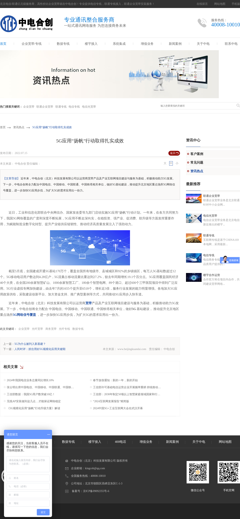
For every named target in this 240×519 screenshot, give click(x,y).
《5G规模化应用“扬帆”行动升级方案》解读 (33, 408)
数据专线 (63, 43)
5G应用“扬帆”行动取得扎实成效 (52, 127)
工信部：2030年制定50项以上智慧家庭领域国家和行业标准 (127, 394)
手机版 (236, 3)
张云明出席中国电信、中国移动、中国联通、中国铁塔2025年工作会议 (41, 387)
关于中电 (203, 43)
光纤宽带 (37, 328)
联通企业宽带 (44, 106)
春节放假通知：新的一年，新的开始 (115, 380)
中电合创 (169, 349)
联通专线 (61, 106)
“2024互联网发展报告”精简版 (111, 401)
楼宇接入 (91, 43)
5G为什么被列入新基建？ (30, 343)
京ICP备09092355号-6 (96, 491)
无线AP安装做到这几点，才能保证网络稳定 (34, 401)
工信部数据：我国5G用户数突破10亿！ (31, 394)
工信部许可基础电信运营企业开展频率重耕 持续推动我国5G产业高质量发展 (127, 387)
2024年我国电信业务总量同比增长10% (30, 380)
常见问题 (196, 162)
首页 (3, 43)
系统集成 (119, 43)
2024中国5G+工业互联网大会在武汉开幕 (118, 408)
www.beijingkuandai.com (131, 349)
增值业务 (147, 43)
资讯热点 (18, 127)
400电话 (120, 441)
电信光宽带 (89, 106)
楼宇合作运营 (211, 275)
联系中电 (231, 43)
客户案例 (196, 154)
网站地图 (219, 3)
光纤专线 (64, 328)
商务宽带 (51, 328)
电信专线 (74, 106)
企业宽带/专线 (32, 43)
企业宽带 (28, 106)
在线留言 (202, 3)
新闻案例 (175, 43)
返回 (173, 153)
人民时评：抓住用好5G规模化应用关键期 (39, 349)
